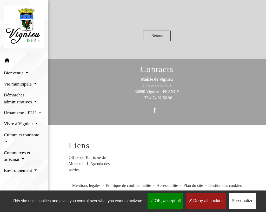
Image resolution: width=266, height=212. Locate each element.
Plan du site (193, 185)
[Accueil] (24, 27)
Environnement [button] (18, 170)
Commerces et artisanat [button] (17, 156)
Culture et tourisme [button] (21, 134)
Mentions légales (86, 185)
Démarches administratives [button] (18, 98)
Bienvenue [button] (14, 72)
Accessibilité (167, 185)
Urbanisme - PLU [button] (21, 112)
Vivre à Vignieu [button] (19, 123)
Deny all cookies (206, 201)
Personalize (243, 201)
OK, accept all (165, 201)
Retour (157, 35)
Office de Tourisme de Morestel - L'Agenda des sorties (89, 163)
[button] (24, 61)
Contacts (157, 69)
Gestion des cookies (225, 185)
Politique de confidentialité (128, 185)
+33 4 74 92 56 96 (157, 98)
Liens (79, 145)
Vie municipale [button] (18, 84)
